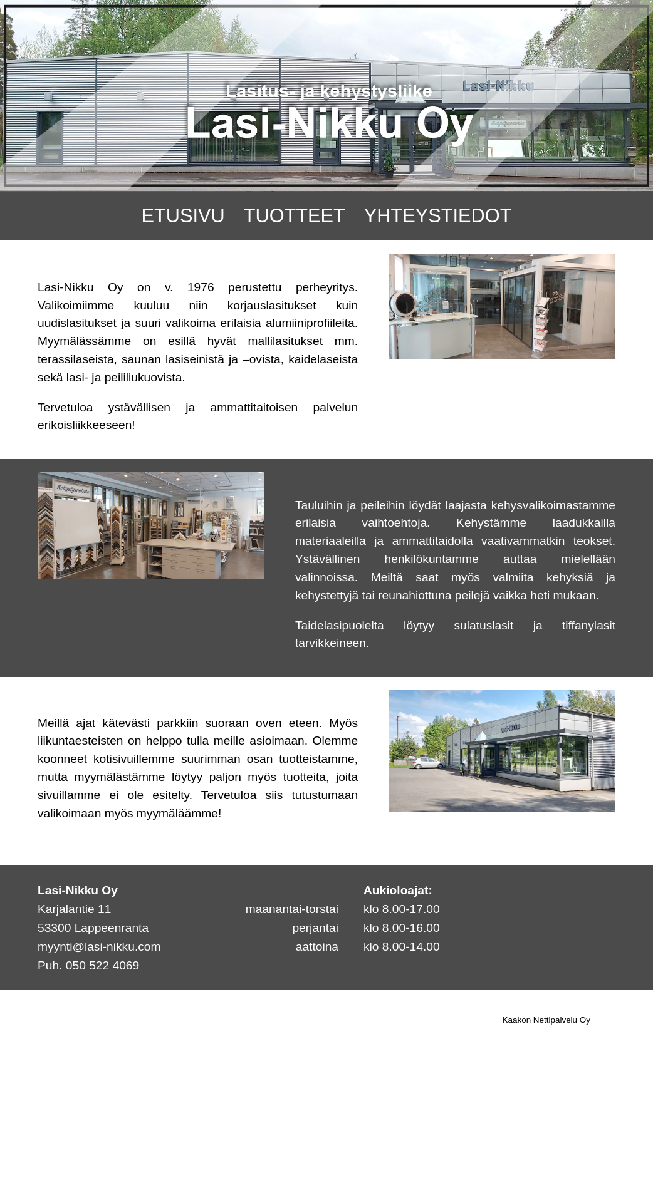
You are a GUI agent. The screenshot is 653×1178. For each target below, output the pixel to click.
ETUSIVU (183, 216)
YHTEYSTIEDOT (438, 216)
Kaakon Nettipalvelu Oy (546, 1020)
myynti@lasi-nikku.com (99, 946)
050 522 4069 (102, 965)
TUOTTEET (294, 216)
